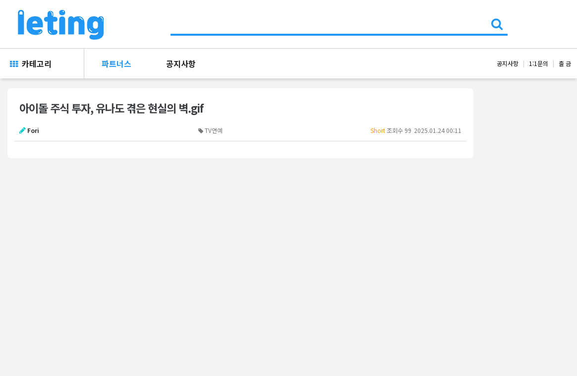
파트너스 (116, 63)
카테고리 (31, 63)
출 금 (565, 63)
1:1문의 (538, 63)
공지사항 (181, 63)
